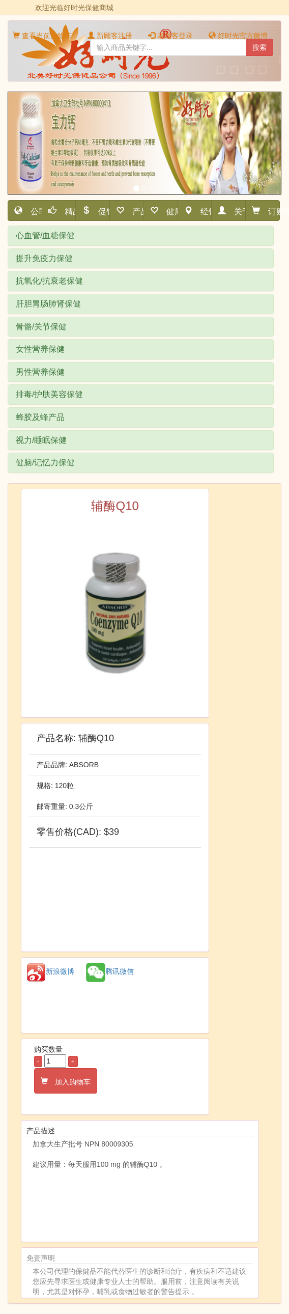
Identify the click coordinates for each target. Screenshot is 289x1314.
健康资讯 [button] (168, 210)
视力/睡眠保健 (41, 440)
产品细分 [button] (134, 210)
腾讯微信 (110, 971)
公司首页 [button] (32, 210)
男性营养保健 (40, 372)
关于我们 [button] (236, 210)
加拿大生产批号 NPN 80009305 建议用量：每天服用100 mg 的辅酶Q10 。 (139, 1185)
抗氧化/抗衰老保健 (49, 280)
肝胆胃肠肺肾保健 (48, 303)
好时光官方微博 (238, 36)
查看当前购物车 (42, 36)
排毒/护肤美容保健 (49, 394)
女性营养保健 (40, 349)
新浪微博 (50, 971)
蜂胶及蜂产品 (40, 417)
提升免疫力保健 (44, 258)
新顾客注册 (110, 36)
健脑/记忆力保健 (45, 462)
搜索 (259, 47)
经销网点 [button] (202, 210)
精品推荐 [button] (66, 210)
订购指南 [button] (270, 210)
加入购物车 (69, 1081)
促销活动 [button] (100, 210)
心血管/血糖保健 (45, 235)
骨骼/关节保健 (41, 326)
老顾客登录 (170, 36)
